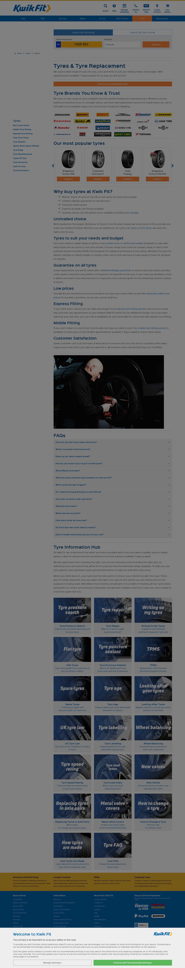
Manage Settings (52, 962)
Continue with (132, 962)
